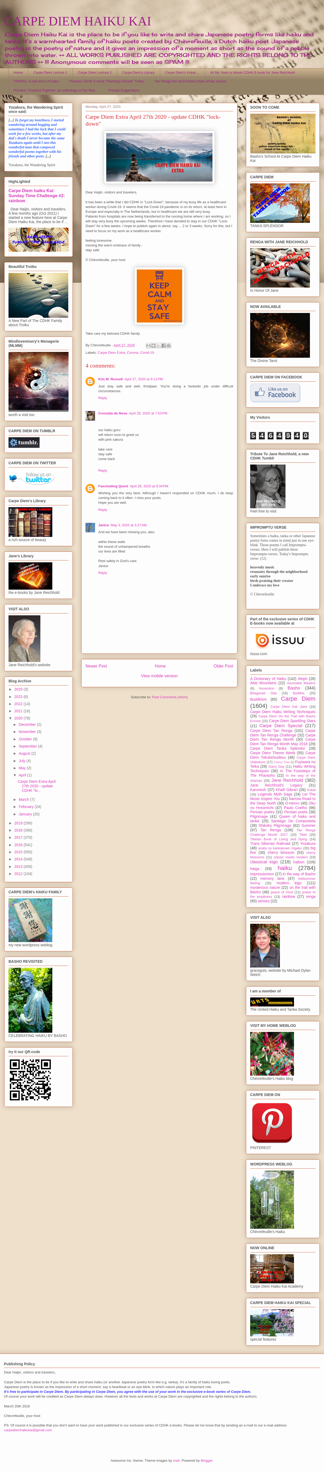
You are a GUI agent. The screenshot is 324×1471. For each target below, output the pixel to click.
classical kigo (264, 861)
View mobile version (159, 676)
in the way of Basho (299, 874)
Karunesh (258, 790)
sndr (176, 1461)
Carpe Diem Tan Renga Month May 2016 (283, 741)
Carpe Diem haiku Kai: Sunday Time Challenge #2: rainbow (36, 195)
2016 (19, 845)
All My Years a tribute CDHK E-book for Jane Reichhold (252, 72)
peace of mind (282, 892)
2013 (19, 866)
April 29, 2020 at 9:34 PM (149, 486)
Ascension (266, 688)
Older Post (223, 666)
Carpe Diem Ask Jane (288, 707)
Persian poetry (262, 812)
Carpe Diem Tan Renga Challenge (283, 732)
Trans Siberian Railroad (270, 843)
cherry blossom (281, 852)
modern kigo (288, 883)
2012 (19, 874)
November (28, 732)
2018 (19, 830)
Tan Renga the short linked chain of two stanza (190, 81)
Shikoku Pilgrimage (275, 825)
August (25, 753)
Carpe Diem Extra (111, 353)
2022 (19, 704)
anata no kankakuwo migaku (280, 848)
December (28, 724)
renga (311, 896)
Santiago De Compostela (293, 821)
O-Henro (292, 803)
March (24, 799)
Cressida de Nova (112, 413)
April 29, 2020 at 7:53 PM (148, 413)
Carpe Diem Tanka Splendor (277, 748)
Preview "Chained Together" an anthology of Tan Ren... (56, 90)
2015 (19, 852)
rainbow (288, 896)
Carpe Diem (298, 698)
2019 (19, 823)
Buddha (298, 693)
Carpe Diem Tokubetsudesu (283, 755)
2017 (19, 837)
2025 (19, 689)
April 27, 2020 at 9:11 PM (143, 379)
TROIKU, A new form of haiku (36, 81)
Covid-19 (147, 353)
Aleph (303, 679)
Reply (102, 398)
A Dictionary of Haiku (268, 679)
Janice (103, 525)
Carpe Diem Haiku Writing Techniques (283, 712)
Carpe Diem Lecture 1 (50, 72)
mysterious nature (265, 887)
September (28, 746)
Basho (294, 688)
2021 (19, 711)
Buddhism (258, 699)
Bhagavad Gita (263, 693)
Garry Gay (276, 766)
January (26, 814)
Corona (132, 353)
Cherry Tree (282, 762)
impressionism (262, 874)
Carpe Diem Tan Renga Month (283, 737)
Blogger (206, 1461)
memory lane (272, 878)
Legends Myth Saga (275, 794)
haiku (285, 868)
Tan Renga (270, 830)
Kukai (311, 790)
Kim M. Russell (110, 379)
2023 (19, 697)
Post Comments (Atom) (170, 697)
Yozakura (308, 843)
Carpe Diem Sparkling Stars (292, 721)
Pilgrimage (259, 816)
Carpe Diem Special (280, 725)
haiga (254, 869)
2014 (19, 859)
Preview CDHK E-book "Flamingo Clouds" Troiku (106, 81)
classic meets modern (291, 857)
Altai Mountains (263, 683)
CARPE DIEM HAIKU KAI (77, 21)
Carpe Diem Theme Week (272, 753)
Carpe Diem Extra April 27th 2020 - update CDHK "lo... (37, 786)
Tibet (303, 835)
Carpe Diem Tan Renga (271, 730)
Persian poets (295, 812)
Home (18, 72)
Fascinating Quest (113, 486)
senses (264, 901)
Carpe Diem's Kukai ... (182, 72)
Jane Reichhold (287, 780)
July (22, 761)
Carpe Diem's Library (138, 72)
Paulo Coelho (295, 808)
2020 (19, 718)
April (23, 775)
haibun (298, 862)
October (26, 739)
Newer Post (96, 666)
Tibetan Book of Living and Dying (278, 839)
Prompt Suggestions (123, 90)
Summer (308, 825)
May (23, 768)
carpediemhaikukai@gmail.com (28, 1430)
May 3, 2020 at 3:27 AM (128, 525)
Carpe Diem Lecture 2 (95, 72)
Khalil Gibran (286, 790)
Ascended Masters (301, 683)
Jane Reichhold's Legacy (276, 785)
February (27, 807)
